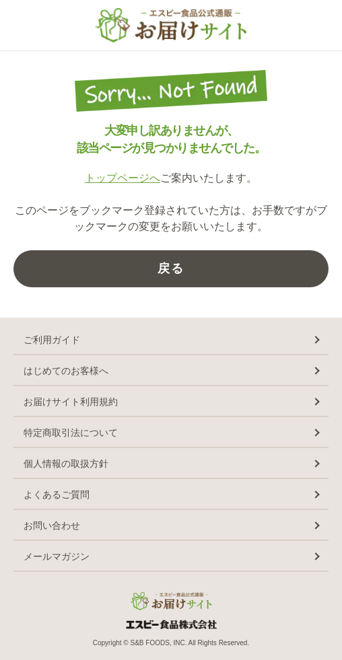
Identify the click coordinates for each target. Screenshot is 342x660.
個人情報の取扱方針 (66, 463)
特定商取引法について (71, 432)
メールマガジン (57, 556)
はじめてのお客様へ (66, 370)
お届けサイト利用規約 (71, 401)
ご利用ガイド (52, 339)
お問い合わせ (52, 525)
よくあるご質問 (57, 494)
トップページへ (122, 178)
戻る (171, 268)
